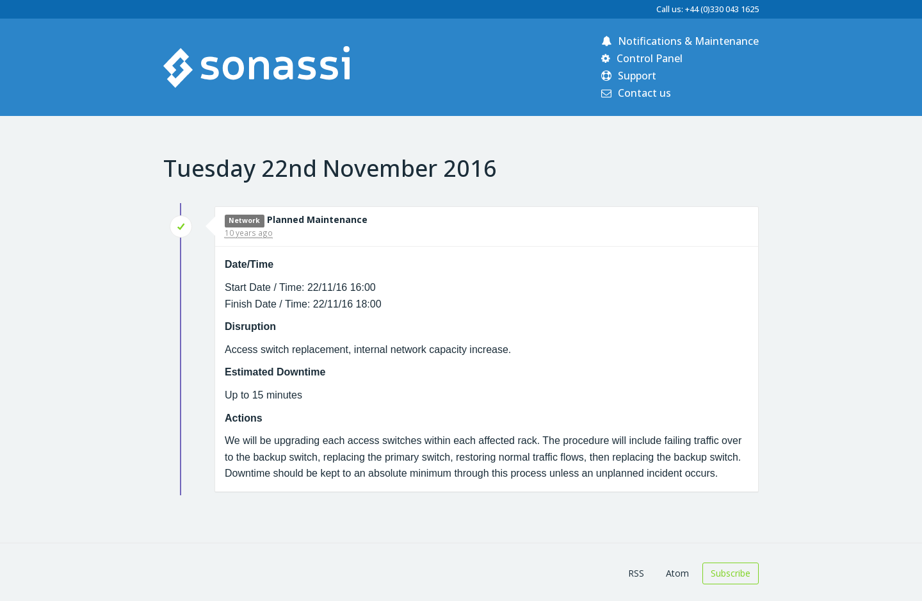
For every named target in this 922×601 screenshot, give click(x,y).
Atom (677, 573)
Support (628, 76)
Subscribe (730, 573)
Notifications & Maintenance (680, 41)
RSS (636, 573)
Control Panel (642, 58)
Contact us (636, 93)
